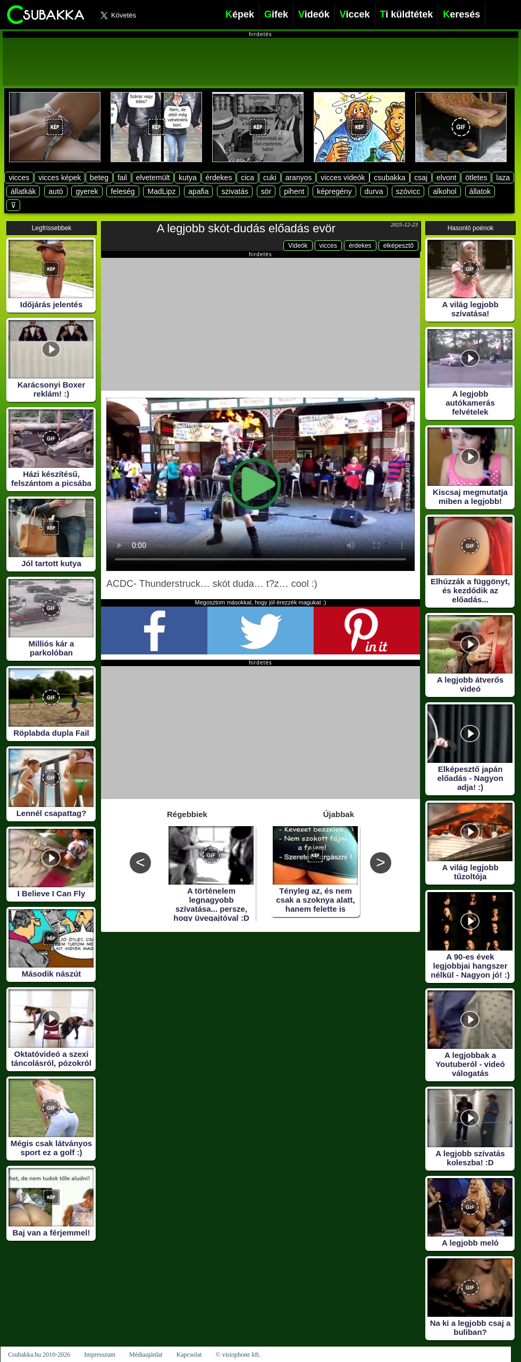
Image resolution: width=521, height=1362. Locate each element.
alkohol (444, 191)
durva (374, 191)
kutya (187, 177)
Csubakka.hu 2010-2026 (39, 1354)
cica (247, 177)
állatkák (23, 191)
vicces (19, 177)
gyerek (86, 191)
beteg (99, 177)
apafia (198, 191)
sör (266, 191)
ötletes (476, 177)
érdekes (219, 177)
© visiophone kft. (238, 1354)
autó (55, 191)
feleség (123, 191)
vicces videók (343, 177)
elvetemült (153, 177)
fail (122, 177)
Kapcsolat (189, 1354)
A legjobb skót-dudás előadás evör (246, 228)
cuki (269, 177)
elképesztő (398, 245)
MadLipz (161, 191)
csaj (420, 177)
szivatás (234, 191)
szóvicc (408, 191)
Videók (297, 245)
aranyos (298, 177)
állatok (480, 191)
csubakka (389, 177)
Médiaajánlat (146, 1354)
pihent (294, 191)
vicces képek (59, 177)
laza (503, 177)
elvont (446, 177)
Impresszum (99, 1354)
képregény (334, 191)
